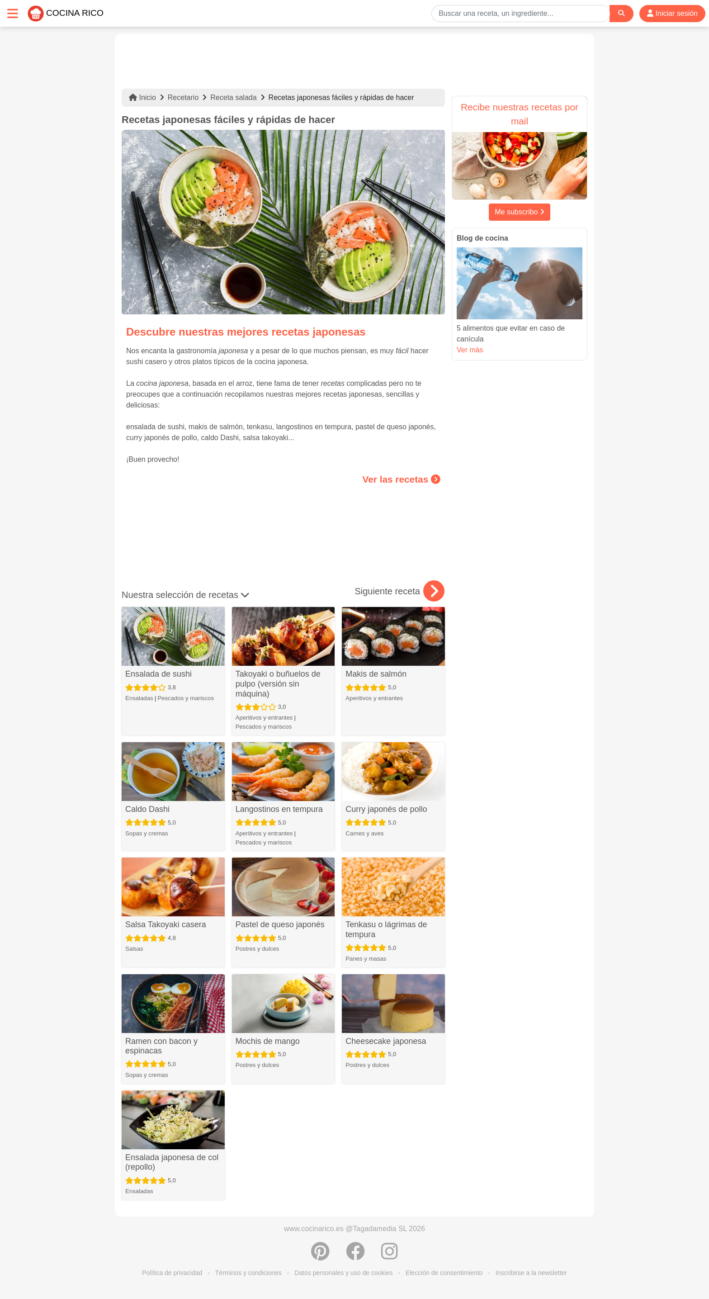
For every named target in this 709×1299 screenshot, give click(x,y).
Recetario (183, 97)
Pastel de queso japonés (280, 924)
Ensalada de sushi (158, 673)
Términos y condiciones (248, 1272)
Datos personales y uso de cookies (343, 1272)
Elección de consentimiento (444, 1272)
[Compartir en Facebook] (355, 1256)
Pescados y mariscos (185, 698)
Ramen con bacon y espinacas (161, 1046)
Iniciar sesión (672, 13)
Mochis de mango (268, 1041)
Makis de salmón (375, 673)
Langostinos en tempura (279, 809)
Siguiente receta (399, 591)
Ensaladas (139, 698)
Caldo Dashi (147, 809)
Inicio (142, 97)
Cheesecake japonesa (385, 1041)
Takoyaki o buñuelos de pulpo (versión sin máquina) (278, 683)
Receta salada (233, 97)
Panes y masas (365, 958)
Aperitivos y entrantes (264, 717)
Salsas (134, 948)
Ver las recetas (401, 479)
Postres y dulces (257, 948)
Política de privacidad (172, 1272)
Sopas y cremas (146, 833)
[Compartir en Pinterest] (320, 1256)
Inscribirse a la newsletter (531, 1272)
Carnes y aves (364, 833)
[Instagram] (389, 1256)
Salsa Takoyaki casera (165, 924)
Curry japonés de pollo (386, 809)
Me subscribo (519, 212)
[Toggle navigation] (12, 13)
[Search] (621, 13)
